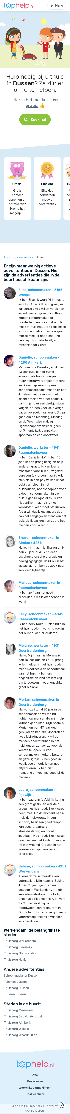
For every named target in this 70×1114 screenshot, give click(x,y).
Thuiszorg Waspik (16, 1029)
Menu (56, 5)
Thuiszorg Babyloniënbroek (23, 1016)
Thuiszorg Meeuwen (18, 1010)
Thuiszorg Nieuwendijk (20, 953)
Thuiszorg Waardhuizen (20, 1035)
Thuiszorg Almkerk (17, 1022)
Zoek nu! (35, 119)
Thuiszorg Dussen (16, 988)
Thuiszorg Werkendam (20, 941)
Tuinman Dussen (15, 982)
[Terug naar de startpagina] (19, 5)
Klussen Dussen (15, 994)
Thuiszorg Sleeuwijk (18, 947)
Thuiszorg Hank (15, 959)
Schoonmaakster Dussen (21, 975)
